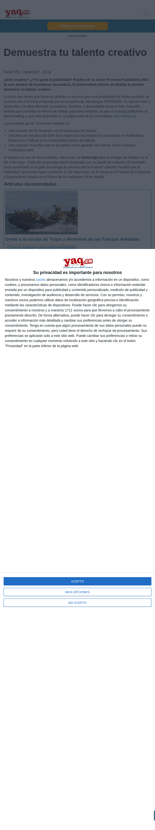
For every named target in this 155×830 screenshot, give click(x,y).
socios (41, 279)
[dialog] (77, 539)
